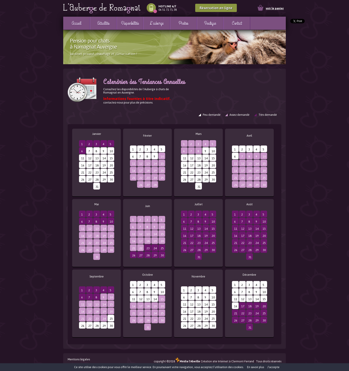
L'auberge (157, 23)
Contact (236, 23)
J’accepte (273, 367)
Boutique (210, 23)
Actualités (103, 23)
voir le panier (275, 8)
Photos (183, 23)
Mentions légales (79, 359)
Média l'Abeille (188, 361)
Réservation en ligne (216, 8)
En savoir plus (255, 367)
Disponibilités (130, 23)
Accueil (76, 23)
